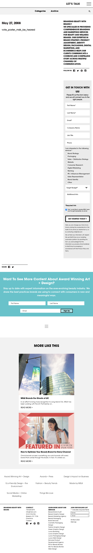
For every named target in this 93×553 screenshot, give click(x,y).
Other (70, 182)
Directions (29, 518)
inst (85, 71)
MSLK (10, 3)
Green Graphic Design (56, 529)
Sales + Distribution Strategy (78, 159)
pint (82, 71)
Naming (71, 171)
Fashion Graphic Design (56, 527)
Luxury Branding (53, 531)
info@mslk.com (31, 512)
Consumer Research (75, 165)
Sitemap (73, 522)
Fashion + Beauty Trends (46, 483)
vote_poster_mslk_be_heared (18, 29)
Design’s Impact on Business (76, 476)
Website (71, 162)
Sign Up (67, 311)
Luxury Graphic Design (56, 534)
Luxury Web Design (54, 538)
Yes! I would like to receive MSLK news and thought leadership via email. (79, 210)
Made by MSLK (76, 483)
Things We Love (46, 493)
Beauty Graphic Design (56, 514)
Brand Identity (73, 180)
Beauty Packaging (54, 518)
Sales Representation (75, 177)
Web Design (52, 549)
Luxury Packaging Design (57, 536)
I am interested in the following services (77, 149)
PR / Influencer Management (79, 174)
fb (74, 71)
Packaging (72, 156)
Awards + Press (46, 476)
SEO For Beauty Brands (56, 547)
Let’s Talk (73, 3)
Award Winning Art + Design (16, 476)
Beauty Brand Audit (54, 512)
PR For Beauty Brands (55, 544)
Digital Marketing (74, 168)
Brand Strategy (73, 153)
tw (78, 71)
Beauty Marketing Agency (57, 516)
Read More (26, 408)
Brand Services (53, 521)
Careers (29, 521)
